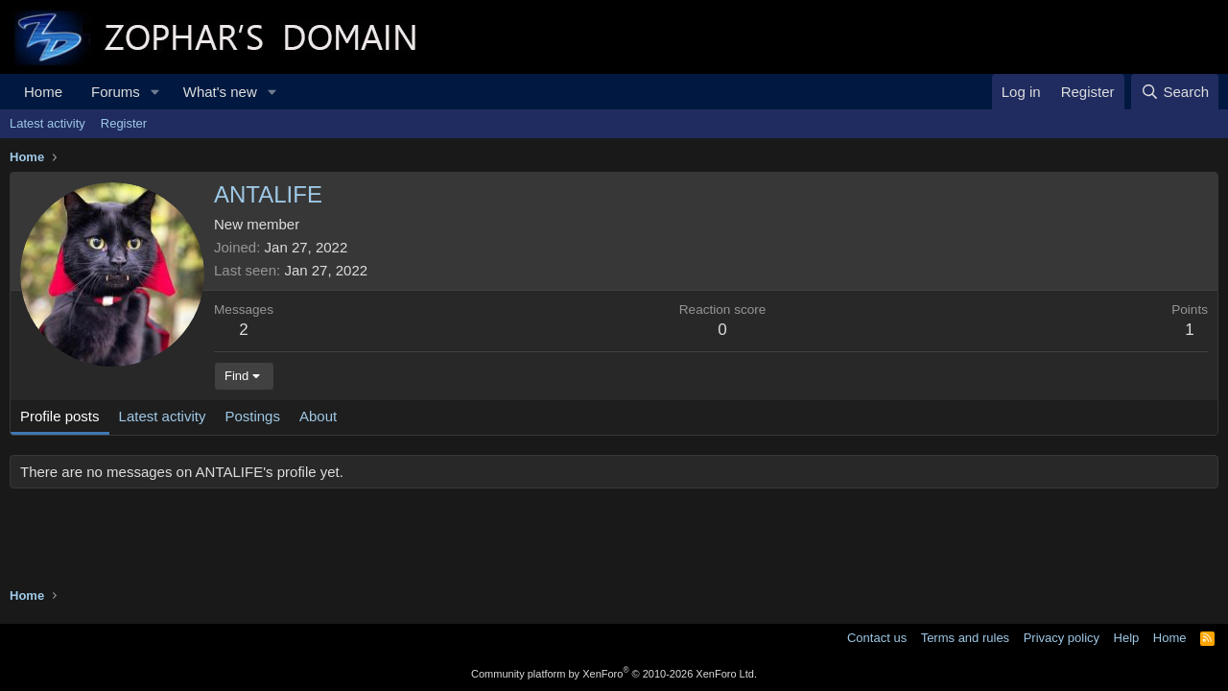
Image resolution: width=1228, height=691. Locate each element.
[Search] (1174, 91)
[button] (155, 91)
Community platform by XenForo (614, 673)
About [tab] (318, 416)
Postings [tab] (252, 416)
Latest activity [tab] (162, 416)
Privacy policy (1061, 638)
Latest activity (47, 123)
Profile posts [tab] (60, 416)
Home (43, 91)
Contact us (877, 638)
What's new (220, 91)
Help (1127, 638)
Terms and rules (965, 638)
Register (124, 123)
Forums (115, 91)
